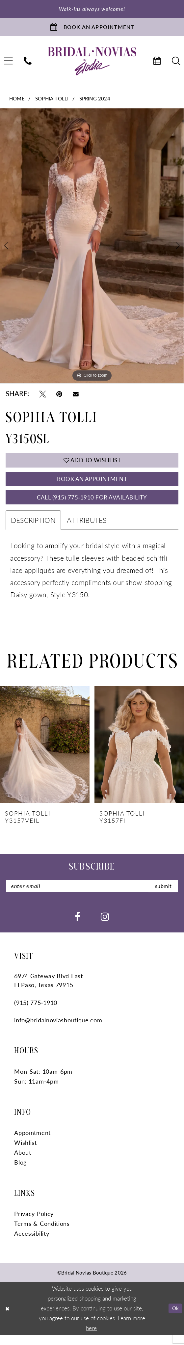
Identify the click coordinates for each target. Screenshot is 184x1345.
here (91, 1338)
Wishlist (25, 1152)
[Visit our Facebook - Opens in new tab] (77, 926)
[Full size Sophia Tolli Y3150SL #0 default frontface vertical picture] (92, 249)
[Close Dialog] (8, 1318)
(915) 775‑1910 (35, 1013)
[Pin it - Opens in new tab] (59, 396)
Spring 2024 (94, 100)
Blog (20, 1172)
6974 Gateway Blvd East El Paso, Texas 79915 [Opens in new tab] (48, 990)
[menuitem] (27, 64)
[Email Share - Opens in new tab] (75, 397)
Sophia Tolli (51, 100)
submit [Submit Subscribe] (161, 895)
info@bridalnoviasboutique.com (58, 1030)
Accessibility (31, 1243)
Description (33, 529)
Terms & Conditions (42, 1233)
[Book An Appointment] (92, 29)
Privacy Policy (34, 1224)
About (22, 1162)
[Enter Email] (92, 895)
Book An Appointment (92, 484)
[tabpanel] (92, 249)
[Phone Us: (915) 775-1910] (27, 64)
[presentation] (45, 753)
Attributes (87, 529)
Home (17, 100)
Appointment (32, 1143)
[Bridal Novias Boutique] (92, 64)
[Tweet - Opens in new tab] (42, 396)
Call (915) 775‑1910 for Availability (92, 505)
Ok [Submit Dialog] (174, 1318)
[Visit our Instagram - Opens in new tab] (105, 926)
